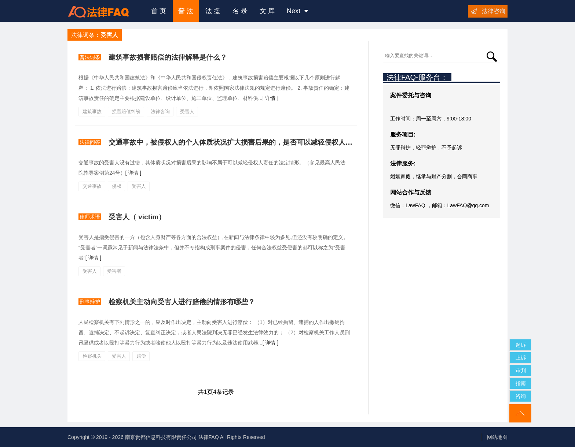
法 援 (212, 11)
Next (297, 11)
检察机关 (92, 356)
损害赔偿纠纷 (126, 111)
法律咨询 (493, 11)
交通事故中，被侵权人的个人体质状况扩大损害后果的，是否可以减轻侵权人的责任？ (241, 142)
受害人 (187, 111)
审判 (521, 370)
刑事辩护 (90, 302)
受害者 (114, 271)
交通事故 (92, 186)
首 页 (158, 11)
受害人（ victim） (137, 217)
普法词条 (90, 57)
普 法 (185, 11)
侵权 (116, 186)
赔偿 (141, 356)
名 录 (240, 11)
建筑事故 (92, 111)
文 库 (267, 11)
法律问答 (90, 142)
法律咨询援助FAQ (103, 11)
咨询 (521, 396)
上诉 (521, 358)
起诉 (521, 345)
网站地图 (497, 437)
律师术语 (90, 217)
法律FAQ (208, 437)
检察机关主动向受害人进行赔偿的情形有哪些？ (182, 302)
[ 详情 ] (271, 98)
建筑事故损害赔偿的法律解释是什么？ (168, 57)
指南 (521, 383)
